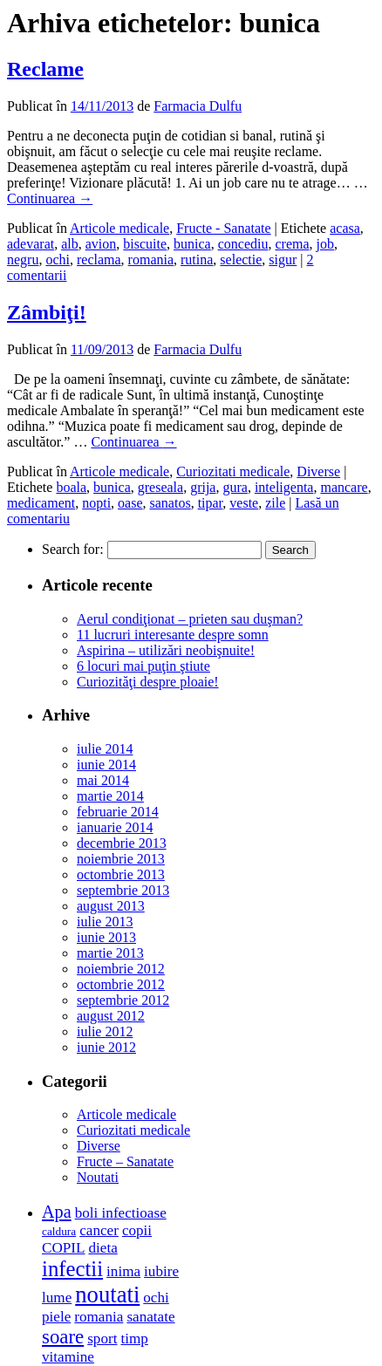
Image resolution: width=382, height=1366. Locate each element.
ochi (57, 259)
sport (102, 1338)
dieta (102, 1248)
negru (22, 259)
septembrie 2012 (123, 1000)
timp (133, 1338)
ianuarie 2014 (115, 827)
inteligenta (284, 487)
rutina (197, 259)
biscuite (145, 243)
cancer (99, 1230)
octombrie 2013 (121, 874)
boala (71, 487)
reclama (99, 259)
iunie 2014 (106, 764)
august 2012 (111, 1015)
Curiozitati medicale (233, 471)
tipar (210, 502)
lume (57, 1297)
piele (56, 1316)
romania (151, 259)
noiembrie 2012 (121, 968)
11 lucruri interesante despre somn (173, 634)
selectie (241, 259)
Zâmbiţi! (46, 312)
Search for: (73, 549)
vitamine (68, 1357)
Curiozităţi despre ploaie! (148, 681)
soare (63, 1337)
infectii (72, 1269)
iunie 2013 (106, 937)
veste (243, 502)
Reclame (45, 69)
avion (101, 243)
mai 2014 (103, 780)
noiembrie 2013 (121, 858)
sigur (283, 259)
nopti (96, 502)
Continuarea (49, 198)
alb (69, 243)
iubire (161, 1271)
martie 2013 (110, 953)
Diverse (318, 471)
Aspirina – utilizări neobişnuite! (166, 650)
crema (292, 243)
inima (123, 1271)
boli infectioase (121, 1213)
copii (137, 1230)
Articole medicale (119, 228)
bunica (192, 243)
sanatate (150, 1316)
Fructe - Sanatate (223, 228)
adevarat (30, 243)
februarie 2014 (118, 811)
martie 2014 (110, 796)
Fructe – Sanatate (125, 1161)
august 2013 (111, 905)
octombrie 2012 (121, 984)
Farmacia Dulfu (197, 106)
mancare (343, 487)
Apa (57, 1211)
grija (202, 487)
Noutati (98, 1177)
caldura (59, 1231)
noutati (107, 1294)
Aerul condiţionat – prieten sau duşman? (190, 618)
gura (234, 487)
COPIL (63, 1248)
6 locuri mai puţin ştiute (143, 666)
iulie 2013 (105, 921)
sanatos (170, 502)
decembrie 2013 (122, 843)
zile (275, 502)
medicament (41, 502)
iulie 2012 (105, 1031)
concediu (243, 243)
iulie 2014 (105, 748)
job (325, 243)
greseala (160, 487)
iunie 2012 (106, 1047)
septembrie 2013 (123, 890)
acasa (345, 228)
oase (130, 502)
